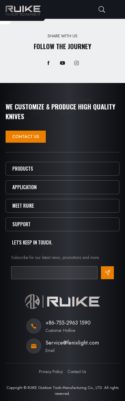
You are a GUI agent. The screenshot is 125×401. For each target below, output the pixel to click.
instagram (76, 63)
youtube (62, 63)
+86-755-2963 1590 (68, 323)
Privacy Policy (51, 372)
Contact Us (25, 136)
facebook (48, 63)
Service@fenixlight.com (72, 343)
